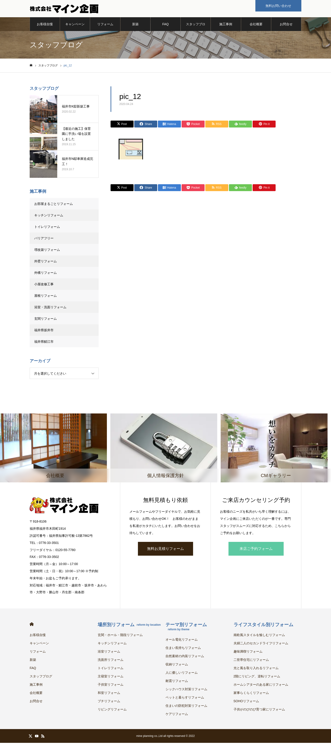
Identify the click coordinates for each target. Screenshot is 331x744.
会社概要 (256, 25)
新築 (135, 25)
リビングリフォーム (112, 710)
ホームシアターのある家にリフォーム (261, 685)
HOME (32, 625)
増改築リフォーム (47, 251)
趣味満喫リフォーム (248, 652)
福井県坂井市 (44, 331)
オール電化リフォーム (182, 640)
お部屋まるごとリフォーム (53, 205)
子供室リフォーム (110, 685)
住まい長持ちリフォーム (183, 649)
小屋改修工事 (44, 285)
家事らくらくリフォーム (251, 694)
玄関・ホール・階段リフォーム (120, 636)
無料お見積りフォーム (165, 550)
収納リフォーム (177, 665)
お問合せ (286, 25)
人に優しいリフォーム (182, 674)
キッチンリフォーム (48, 216)
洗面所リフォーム (110, 661)
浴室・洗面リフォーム (50, 308)
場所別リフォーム (129, 625)
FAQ (165, 25)
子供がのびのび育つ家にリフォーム (259, 710)
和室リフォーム (109, 694)
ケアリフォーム (177, 715)
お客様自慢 (45, 25)
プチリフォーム (109, 702)
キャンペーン (75, 25)
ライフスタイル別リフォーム (263, 625)
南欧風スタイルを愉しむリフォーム (259, 636)
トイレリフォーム (47, 228)
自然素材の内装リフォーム (185, 657)
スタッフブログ (195, 27)
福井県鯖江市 (44, 343)
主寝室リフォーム (110, 677)
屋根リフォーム (45, 297)
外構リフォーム (45, 274)
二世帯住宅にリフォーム (251, 661)
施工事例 (225, 25)
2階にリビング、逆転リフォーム (257, 677)
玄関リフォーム (45, 320)
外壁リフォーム (47, 262)
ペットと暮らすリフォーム (185, 698)
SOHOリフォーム (246, 702)
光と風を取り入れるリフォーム (256, 669)
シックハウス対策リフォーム (186, 690)
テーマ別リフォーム (186, 627)
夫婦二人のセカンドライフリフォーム (261, 644)
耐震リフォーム (177, 682)
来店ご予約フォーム (256, 550)
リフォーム (105, 25)
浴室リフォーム (109, 652)
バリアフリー (44, 239)
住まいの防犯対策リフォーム (186, 707)
